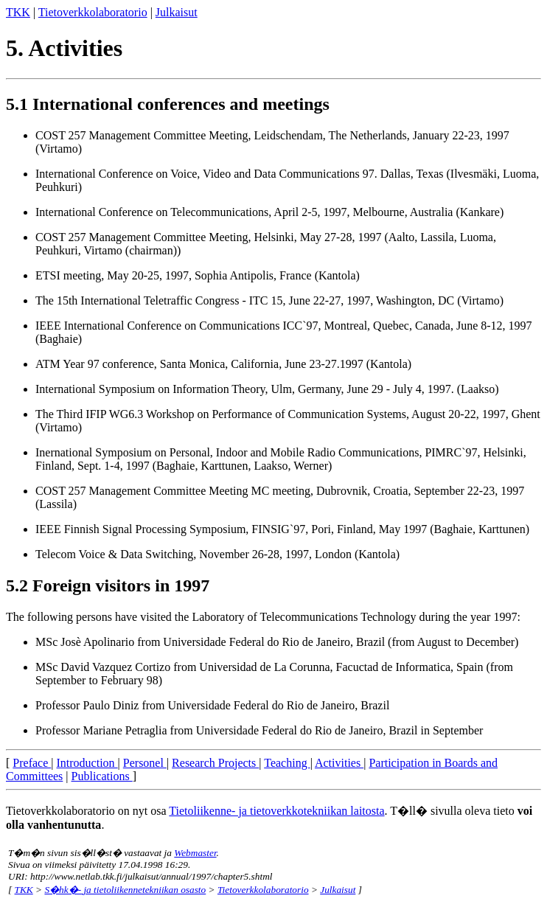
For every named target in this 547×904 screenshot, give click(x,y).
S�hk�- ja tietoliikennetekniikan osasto (125, 889)
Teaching (287, 763)
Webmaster (195, 852)
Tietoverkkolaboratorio (92, 12)
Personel (145, 763)
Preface (32, 763)
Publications (102, 776)
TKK (18, 12)
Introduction (87, 763)
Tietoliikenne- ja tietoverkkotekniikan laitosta (276, 810)
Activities (339, 763)
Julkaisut (177, 12)
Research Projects (215, 763)
